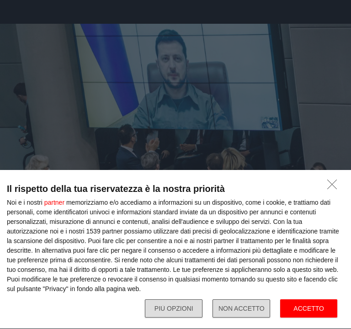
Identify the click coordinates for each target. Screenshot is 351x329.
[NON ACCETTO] (334, 187)
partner (54, 202)
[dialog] (175, 249)
